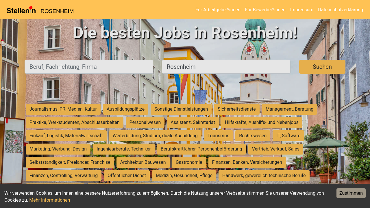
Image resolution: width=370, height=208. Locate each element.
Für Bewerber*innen (265, 9)
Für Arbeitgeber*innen (217, 9)
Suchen (322, 66)
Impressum (302, 9)
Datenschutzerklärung (340, 9)
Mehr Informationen (49, 200)
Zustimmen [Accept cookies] (351, 193)
